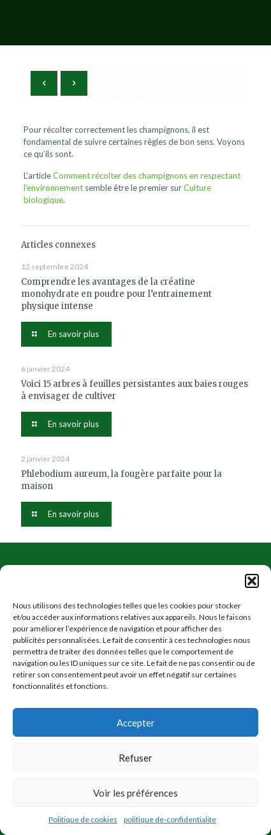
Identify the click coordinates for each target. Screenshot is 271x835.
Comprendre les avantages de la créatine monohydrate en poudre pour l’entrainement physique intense (116, 294)
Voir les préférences (135, 793)
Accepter (136, 722)
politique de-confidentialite (170, 819)
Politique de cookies (82, 819)
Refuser (135, 758)
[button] (251, 581)
